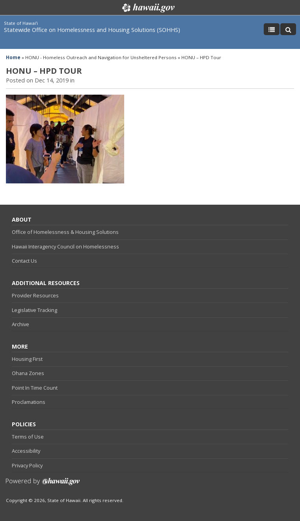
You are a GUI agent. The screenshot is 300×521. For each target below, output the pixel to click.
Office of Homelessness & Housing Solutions (65, 231)
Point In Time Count (35, 387)
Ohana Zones (28, 373)
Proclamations (28, 401)
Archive (20, 324)
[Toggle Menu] (272, 29)
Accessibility (26, 450)
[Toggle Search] (288, 29)
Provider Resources (35, 295)
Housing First (27, 358)
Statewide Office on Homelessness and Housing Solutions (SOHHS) (92, 30)
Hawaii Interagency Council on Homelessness (65, 246)
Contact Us (24, 260)
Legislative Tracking (34, 310)
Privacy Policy (27, 465)
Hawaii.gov (147, 8)
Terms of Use (28, 436)
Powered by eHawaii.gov (43, 484)
